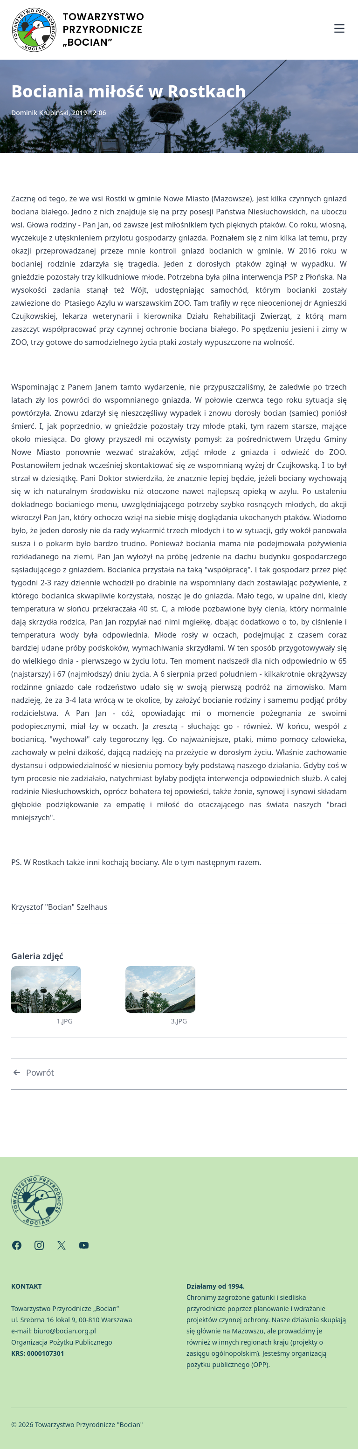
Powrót (32, 1072)
